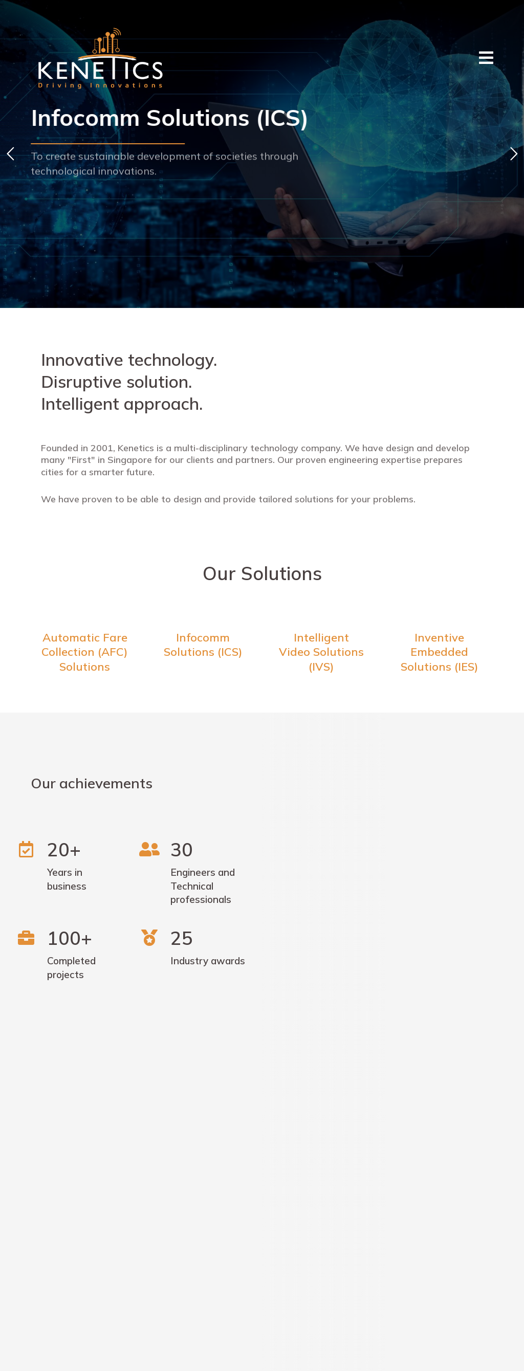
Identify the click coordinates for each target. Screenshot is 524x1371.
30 (181, 849)
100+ (69, 937)
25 (181, 937)
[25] (149, 937)
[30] (149, 849)
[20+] (26, 849)
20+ (64, 849)
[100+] (26, 937)
